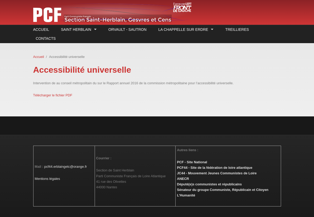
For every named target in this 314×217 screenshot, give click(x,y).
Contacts (46, 38)
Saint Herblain (77, 29)
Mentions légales (47, 179)
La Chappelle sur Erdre (185, 29)
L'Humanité (186, 195)
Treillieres (237, 29)
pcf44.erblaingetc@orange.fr (65, 167)
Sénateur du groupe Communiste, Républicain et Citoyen (222, 190)
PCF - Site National (192, 162)
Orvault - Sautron (127, 29)
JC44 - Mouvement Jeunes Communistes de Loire (217, 173)
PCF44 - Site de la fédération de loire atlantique (214, 168)
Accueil (41, 29)
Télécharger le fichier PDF (53, 95)
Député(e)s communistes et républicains (209, 184)
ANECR (183, 179)
